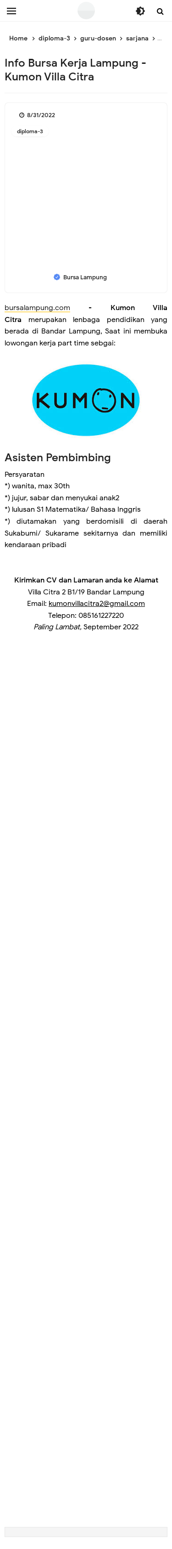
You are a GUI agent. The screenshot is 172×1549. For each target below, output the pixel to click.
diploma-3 (30, 131)
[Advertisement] (86, 724)
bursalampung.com (37, 307)
